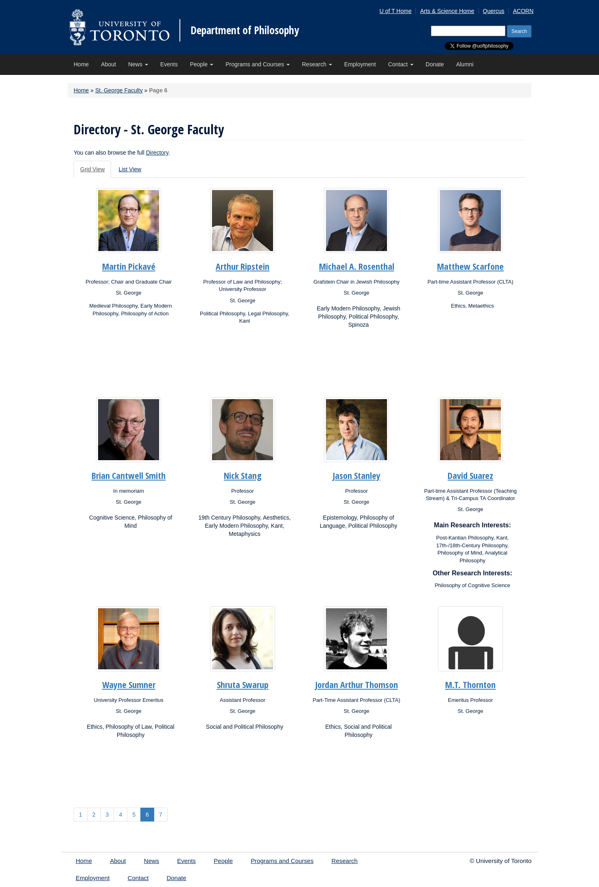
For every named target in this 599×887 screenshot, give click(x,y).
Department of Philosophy (244, 30)
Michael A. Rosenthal (356, 266)
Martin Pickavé (128, 266)
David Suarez (470, 475)
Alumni (465, 64)
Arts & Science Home (447, 11)
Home (81, 64)
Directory (157, 152)
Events (169, 64)
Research (317, 64)
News (138, 64)
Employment (360, 64)
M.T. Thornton (470, 684)
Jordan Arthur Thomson (356, 684)
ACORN (523, 11)
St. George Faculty (119, 90)
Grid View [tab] (92, 169)
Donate (435, 64)
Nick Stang (242, 475)
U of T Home (396, 11)
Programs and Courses (257, 64)
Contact (400, 64)
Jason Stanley (356, 475)
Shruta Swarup (243, 684)
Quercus (494, 11)
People (201, 64)
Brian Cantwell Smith (129, 475)
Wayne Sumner (128, 684)
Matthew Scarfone (470, 266)
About (108, 64)
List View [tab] (129, 169)
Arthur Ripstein (242, 266)
